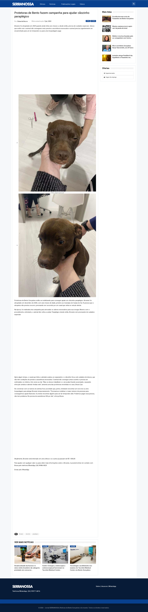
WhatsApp (112, 586)
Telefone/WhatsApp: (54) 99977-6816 (26, 591)
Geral (87, 21)
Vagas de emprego (110, 77)
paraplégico (35, 534)
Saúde (45, 546)
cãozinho (28, 534)
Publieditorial (20, 546)
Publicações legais (68, 4)
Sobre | (98, 586)
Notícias (53, 4)
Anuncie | (105, 586)
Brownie (21, 534)
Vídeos (82, 4)
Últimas (42, 4)
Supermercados (109, 73)
